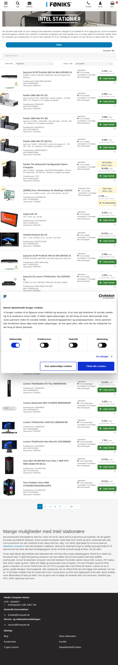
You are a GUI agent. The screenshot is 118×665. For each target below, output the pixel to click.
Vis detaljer (102, 356)
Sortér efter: (9, 63)
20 (71, 506)
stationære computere (13, 546)
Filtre (59, 45)
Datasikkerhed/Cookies (70, 647)
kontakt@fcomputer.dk (19, 615)
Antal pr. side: (68, 63)
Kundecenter (10, 641)
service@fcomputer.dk (19, 625)
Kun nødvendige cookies (58, 366)
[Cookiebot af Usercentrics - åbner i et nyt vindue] (101, 296)
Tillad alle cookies (96, 366)
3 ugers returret (11, 647)
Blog (6, 636)
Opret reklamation (67, 636)
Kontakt (62, 641)
